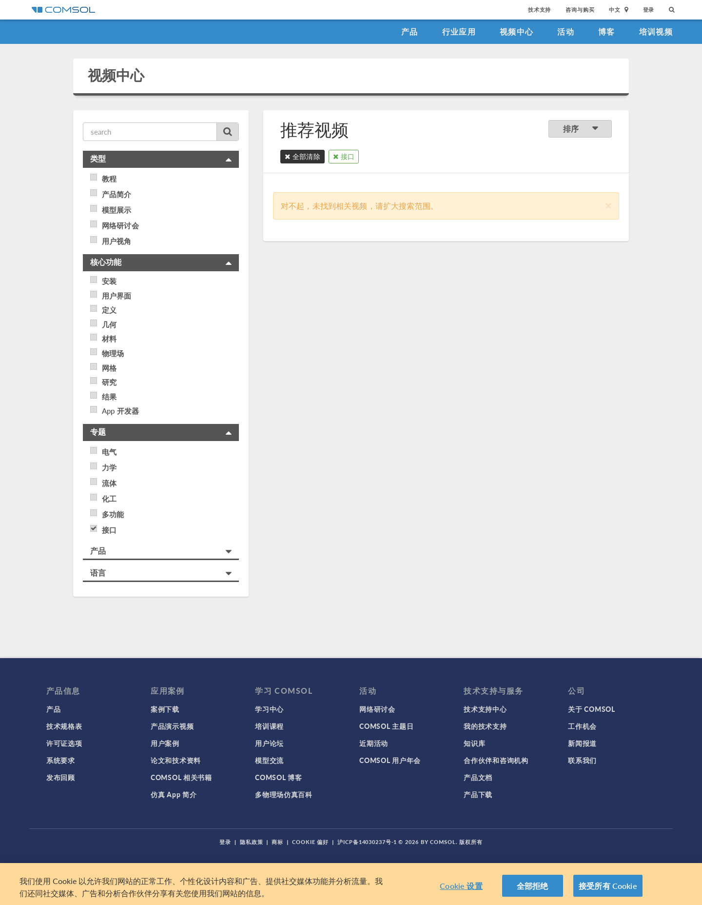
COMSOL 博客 (278, 777)
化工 (109, 498)
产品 (409, 31)
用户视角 (117, 241)
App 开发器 (120, 411)
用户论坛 (269, 743)
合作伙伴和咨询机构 (496, 760)
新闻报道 (582, 743)
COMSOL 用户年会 (390, 760)
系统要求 (60, 760)
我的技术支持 (485, 726)
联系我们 (582, 760)
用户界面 (117, 296)
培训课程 (269, 726)
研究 (109, 382)
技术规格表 (64, 726)
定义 (109, 310)
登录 (649, 9)
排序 (580, 128)
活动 (565, 31)
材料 (109, 338)
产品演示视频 (172, 726)
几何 (109, 324)
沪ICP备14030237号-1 (367, 841)
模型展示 (117, 210)
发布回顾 (60, 777)
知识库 (474, 743)
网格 (109, 368)
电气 (109, 452)
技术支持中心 (485, 709)
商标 (277, 841)
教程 (109, 178)
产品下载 (478, 794)
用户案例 (165, 743)
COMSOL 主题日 (386, 726)
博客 (606, 31)
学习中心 (269, 709)
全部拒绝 (532, 888)
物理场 (113, 353)
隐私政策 (251, 841)
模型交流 (269, 760)
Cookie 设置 (461, 888)
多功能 (113, 514)
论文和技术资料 (176, 760)
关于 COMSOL (591, 709)
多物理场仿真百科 (283, 794)
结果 (109, 397)
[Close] (608, 205)
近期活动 (373, 743)
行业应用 (459, 31)
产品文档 (478, 777)
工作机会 (582, 726)
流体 (109, 483)
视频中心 (516, 31)
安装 (109, 281)
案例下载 (165, 709)
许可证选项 (64, 743)
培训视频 (656, 31)
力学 (109, 467)
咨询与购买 (580, 9)
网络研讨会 (120, 225)
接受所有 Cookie (608, 888)
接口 (109, 530)
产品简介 (117, 194)
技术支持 (539, 9)
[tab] (161, 159)
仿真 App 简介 (173, 794)
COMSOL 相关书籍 (181, 777)
